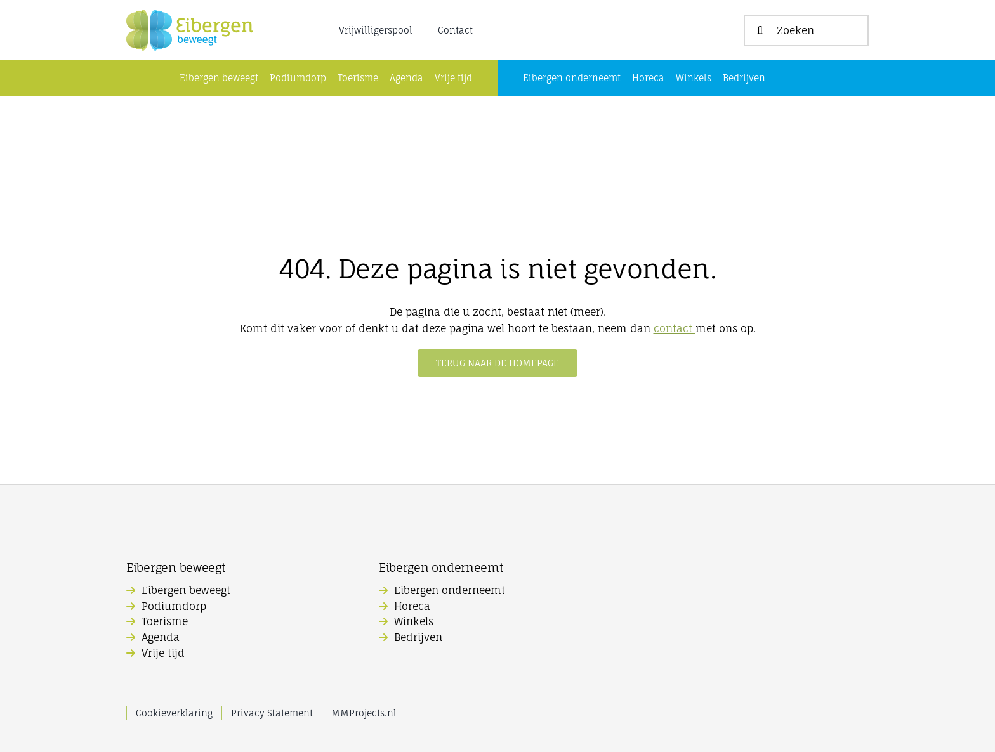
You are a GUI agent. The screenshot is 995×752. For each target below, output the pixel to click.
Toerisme (165, 621)
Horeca (412, 606)
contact (674, 328)
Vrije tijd (163, 653)
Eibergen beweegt (186, 590)
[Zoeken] (806, 30)
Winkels (413, 621)
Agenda (161, 637)
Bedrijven (418, 637)
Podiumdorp (174, 606)
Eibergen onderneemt (449, 590)
